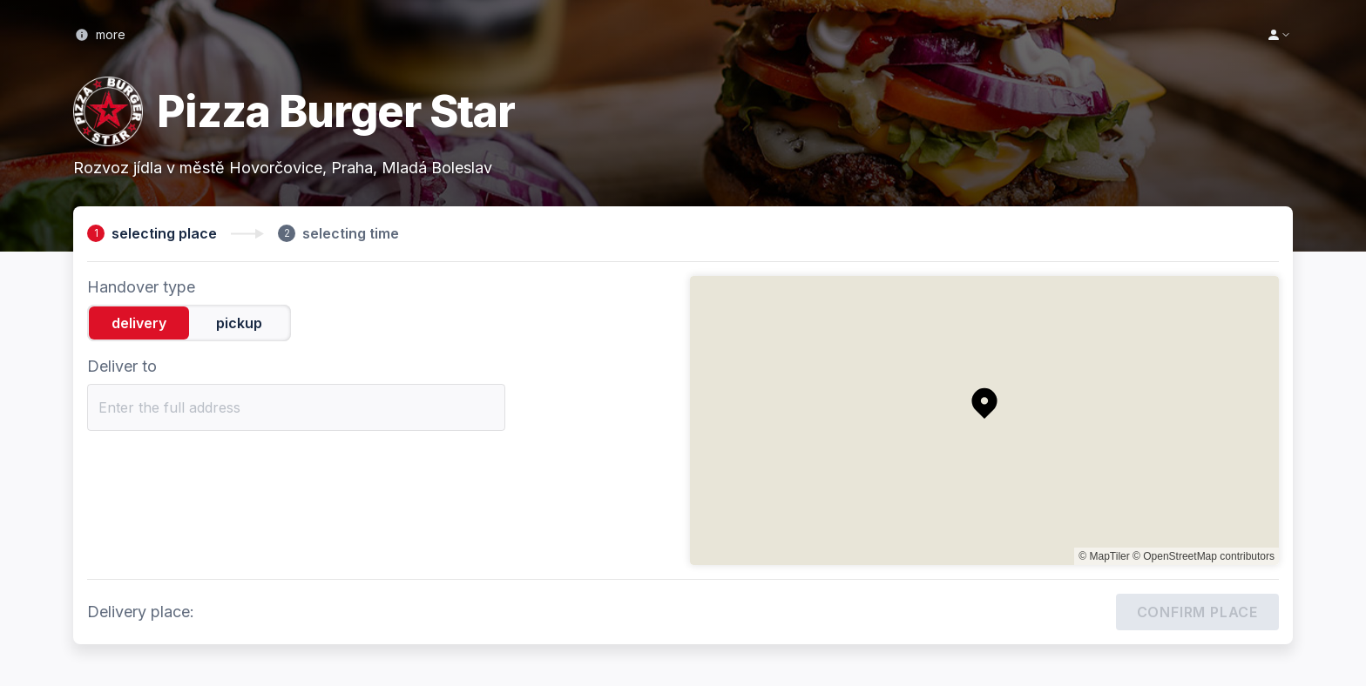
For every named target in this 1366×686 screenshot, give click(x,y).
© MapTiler (1104, 556)
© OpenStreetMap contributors (1204, 556)
